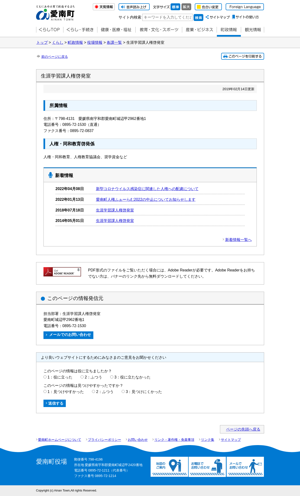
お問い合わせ (138, 440)
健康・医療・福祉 (116, 30)
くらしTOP (49, 30)
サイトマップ (231, 440)
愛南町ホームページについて (59, 440)
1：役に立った (60, 377)
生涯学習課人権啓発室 (115, 210)
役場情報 (94, 42)
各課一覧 (114, 42)
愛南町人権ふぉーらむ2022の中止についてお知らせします (146, 199)
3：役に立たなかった (132, 377)
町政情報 (229, 30)
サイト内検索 (130, 17)
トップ (42, 42)
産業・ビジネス (199, 30)
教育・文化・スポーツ (158, 30)
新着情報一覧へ (238, 240)
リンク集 (207, 440)
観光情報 (252, 30)
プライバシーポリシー (104, 440)
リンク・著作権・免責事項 (174, 440)
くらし (57, 42)
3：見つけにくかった (144, 392)
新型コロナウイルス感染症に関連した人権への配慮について (147, 189)
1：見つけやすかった (66, 392)
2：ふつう (93, 377)
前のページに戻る (54, 57)
